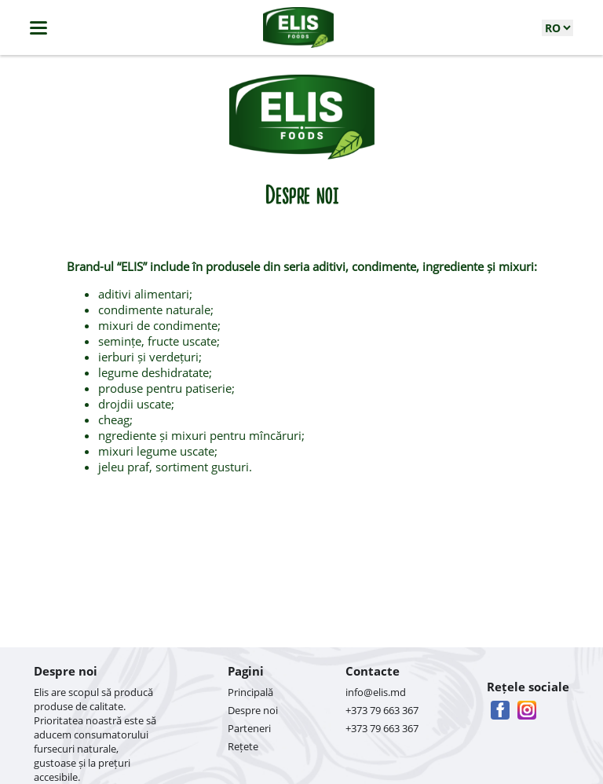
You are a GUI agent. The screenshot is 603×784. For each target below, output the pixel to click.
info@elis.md (375, 692)
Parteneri (249, 728)
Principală (250, 692)
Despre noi (253, 710)
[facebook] (500, 710)
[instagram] (526, 710)
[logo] (298, 27)
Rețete (243, 746)
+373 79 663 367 (381, 710)
